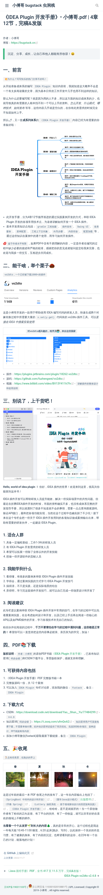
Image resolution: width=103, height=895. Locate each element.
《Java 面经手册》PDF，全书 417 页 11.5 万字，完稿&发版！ (44, 871)
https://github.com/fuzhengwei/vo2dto (39, 378)
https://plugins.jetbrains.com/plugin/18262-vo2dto (47, 374)
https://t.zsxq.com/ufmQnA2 (53, 721)
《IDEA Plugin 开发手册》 (67, 653)
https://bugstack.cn (24, 42)
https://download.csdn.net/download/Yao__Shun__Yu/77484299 (57, 712)
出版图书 (74, 799)
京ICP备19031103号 (15, 887)
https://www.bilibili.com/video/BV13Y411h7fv (44, 383)
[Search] (97, 5)
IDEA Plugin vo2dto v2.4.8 (80, 875)
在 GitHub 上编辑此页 (17, 853)
